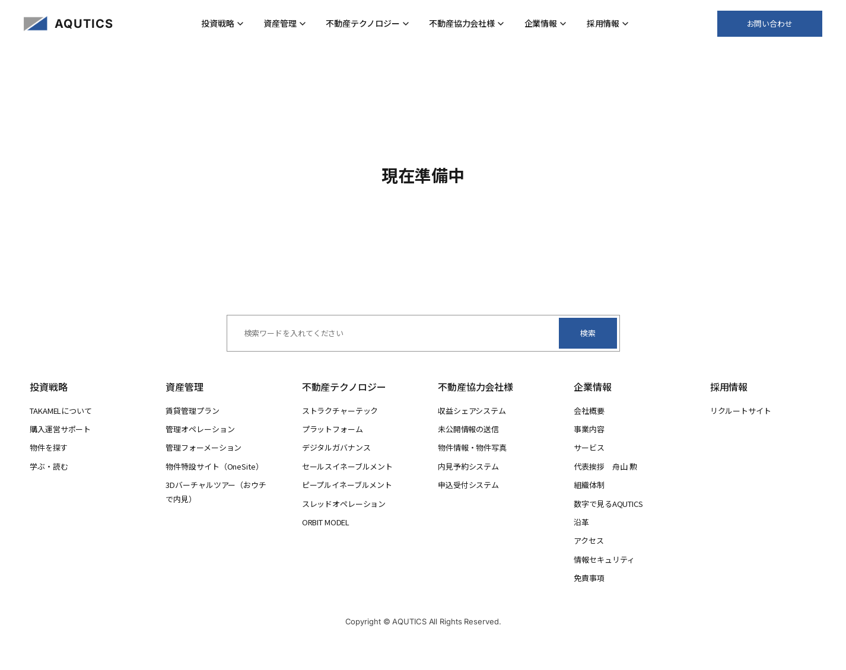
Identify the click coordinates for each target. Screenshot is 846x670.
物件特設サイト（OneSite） (214, 466)
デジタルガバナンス (336, 447)
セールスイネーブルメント (347, 466)
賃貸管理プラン (192, 410)
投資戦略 (222, 23)
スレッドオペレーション (344, 503)
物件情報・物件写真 (472, 447)
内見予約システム (468, 466)
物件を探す (49, 447)
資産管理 (284, 23)
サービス (589, 447)
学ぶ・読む (49, 466)
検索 (588, 333)
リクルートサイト (740, 410)
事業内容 (589, 429)
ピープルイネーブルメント (347, 484)
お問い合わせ (770, 23)
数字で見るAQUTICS (608, 503)
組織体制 (589, 484)
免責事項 (589, 577)
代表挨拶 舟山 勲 (605, 466)
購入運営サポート (60, 429)
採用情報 (608, 23)
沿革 (581, 522)
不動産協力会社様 (466, 23)
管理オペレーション (200, 429)
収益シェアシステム (472, 410)
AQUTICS (84, 24)
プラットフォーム (332, 429)
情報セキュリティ (604, 559)
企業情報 (545, 23)
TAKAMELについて (61, 410)
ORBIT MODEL (326, 522)
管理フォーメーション (203, 447)
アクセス (589, 540)
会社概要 (589, 410)
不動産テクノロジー (367, 23)
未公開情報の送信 (468, 429)
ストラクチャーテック (340, 410)
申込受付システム (468, 484)
